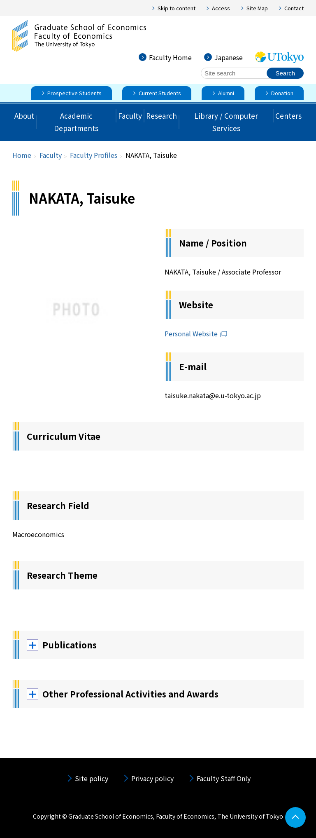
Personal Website (196, 333)
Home (21, 155)
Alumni (226, 93)
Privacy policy (152, 778)
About (24, 115)
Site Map (257, 8)
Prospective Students (74, 93)
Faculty (130, 115)
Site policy (91, 778)
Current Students (160, 93)
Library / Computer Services (226, 122)
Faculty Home (170, 57)
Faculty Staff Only (224, 778)
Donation (282, 93)
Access (221, 8)
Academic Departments (76, 122)
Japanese (228, 57)
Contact (294, 8)
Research (161, 115)
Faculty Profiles (93, 155)
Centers (288, 115)
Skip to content (176, 8)
